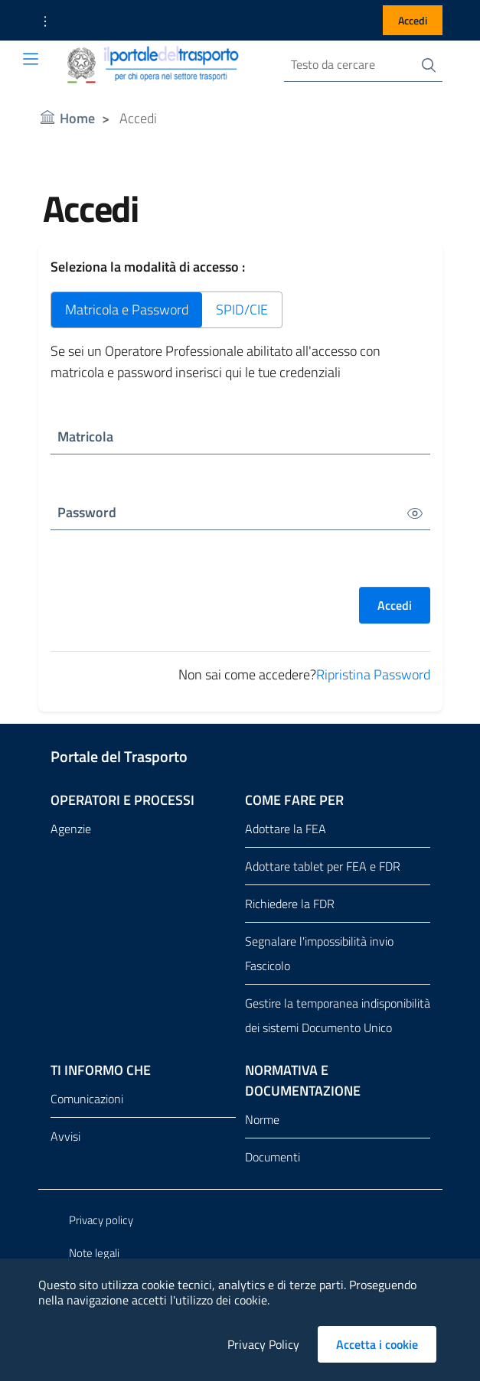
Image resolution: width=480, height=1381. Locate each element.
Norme (262, 1119)
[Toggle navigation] (30, 59)
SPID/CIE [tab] (242, 309)
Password (86, 512)
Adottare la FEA (285, 828)
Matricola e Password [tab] (126, 309)
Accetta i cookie (386, 1344)
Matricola (85, 436)
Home (77, 118)
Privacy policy (101, 1220)
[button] (45, 20)
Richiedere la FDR (290, 903)
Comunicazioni (87, 1098)
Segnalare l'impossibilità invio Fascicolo (319, 953)
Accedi (412, 20)
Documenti (272, 1157)
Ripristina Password (373, 674)
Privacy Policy (263, 1344)
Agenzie (71, 828)
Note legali (94, 1253)
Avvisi (65, 1136)
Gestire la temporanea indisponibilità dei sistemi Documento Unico (337, 1015)
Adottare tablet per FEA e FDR (322, 866)
